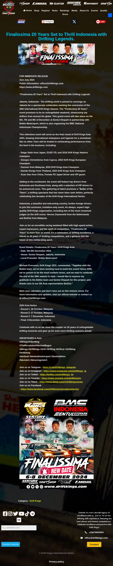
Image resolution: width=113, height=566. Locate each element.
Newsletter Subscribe (10, 544)
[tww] (15, 514)
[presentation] (18, 536)
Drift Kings (35, 501)
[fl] (19, 520)
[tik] (27, 514)
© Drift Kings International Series (56, 553)
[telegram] (32, 514)
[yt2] (21, 514)
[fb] (5, 514)
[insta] (10, 514)
